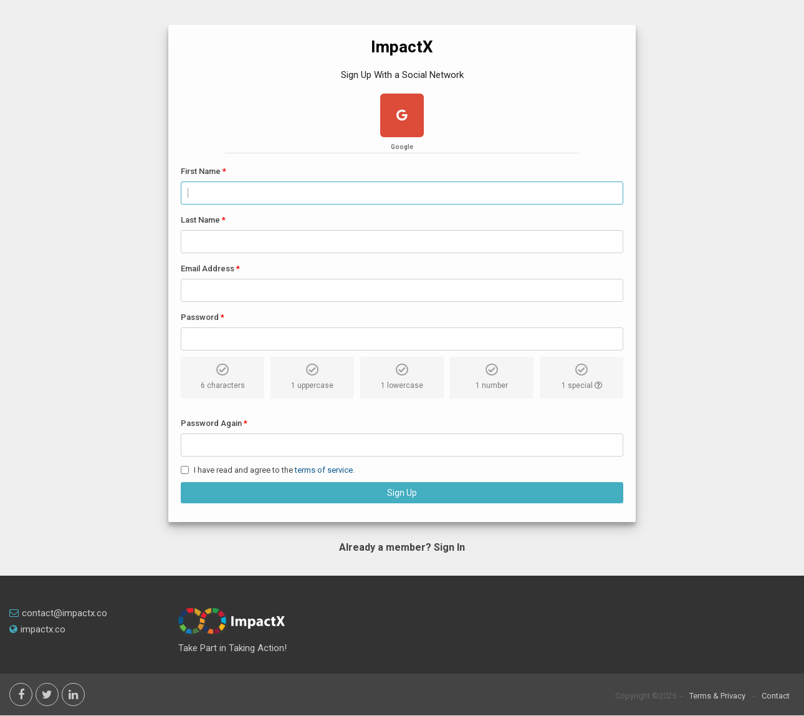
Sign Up (402, 493)
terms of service (324, 470)
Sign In (449, 547)
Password (200, 317)
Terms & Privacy (717, 695)
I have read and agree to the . (274, 470)
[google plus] (402, 117)
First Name (201, 171)
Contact (776, 695)
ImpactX (402, 46)
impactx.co (37, 629)
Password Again (211, 423)
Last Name (200, 220)
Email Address (207, 268)
